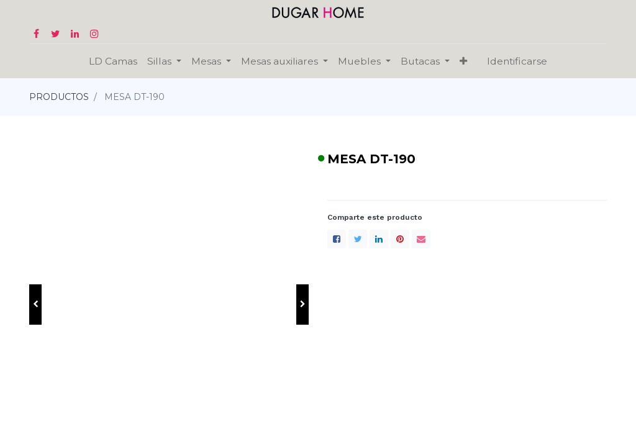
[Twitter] (357, 239)
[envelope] (421, 239)
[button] (35, 304)
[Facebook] (336, 239)
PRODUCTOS (59, 96)
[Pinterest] (400, 239)
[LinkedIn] (379, 239)
